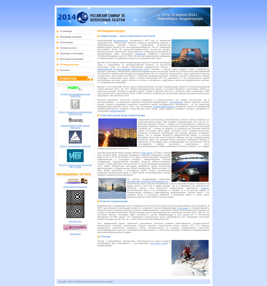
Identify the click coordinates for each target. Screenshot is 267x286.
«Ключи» (205, 188)
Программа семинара (71, 37)
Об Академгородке (69, 64)
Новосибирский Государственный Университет (75, 127)
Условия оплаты (68, 48)
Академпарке (176, 102)
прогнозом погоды (159, 243)
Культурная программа (71, 59)
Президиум (140, 54)
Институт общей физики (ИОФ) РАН (75, 146)
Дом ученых (147, 153)
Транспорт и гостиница (71, 53)
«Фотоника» (75, 234)
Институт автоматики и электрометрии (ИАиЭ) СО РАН (75, 113)
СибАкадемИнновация (163, 106)
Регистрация (66, 42)
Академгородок (120, 40)
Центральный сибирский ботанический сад (148, 181)
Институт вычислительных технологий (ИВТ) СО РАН (75, 166)
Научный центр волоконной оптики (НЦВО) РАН (75, 95)
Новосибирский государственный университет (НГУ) (123, 69)
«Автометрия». (75, 221)
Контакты (65, 70)
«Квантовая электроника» (75, 187)
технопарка (182, 208)
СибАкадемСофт (118, 111)
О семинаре (66, 31)
